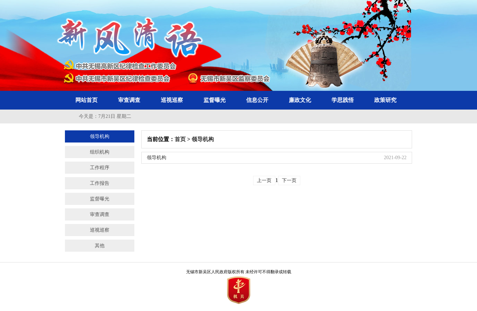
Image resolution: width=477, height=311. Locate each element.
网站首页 (86, 100)
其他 (99, 245)
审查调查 (129, 100)
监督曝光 (214, 100)
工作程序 (99, 167)
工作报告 (99, 183)
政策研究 (385, 100)
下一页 (289, 180)
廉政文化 (300, 100)
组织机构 (99, 152)
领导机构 (99, 136)
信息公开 (257, 100)
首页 (180, 139)
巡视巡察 (172, 100)
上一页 (264, 180)
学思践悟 (343, 100)
